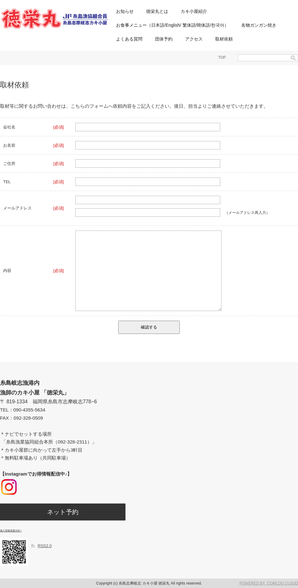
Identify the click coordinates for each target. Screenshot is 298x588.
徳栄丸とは (157, 11)
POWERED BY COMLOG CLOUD (269, 583)
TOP (222, 57)
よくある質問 (129, 38)
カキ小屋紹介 (194, 11)
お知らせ (125, 11)
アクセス (194, 38)
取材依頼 (224, 38)
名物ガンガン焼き (258, 25)
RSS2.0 (45, 545)
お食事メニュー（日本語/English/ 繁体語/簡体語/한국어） (172, 25)
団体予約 (164, 38)
